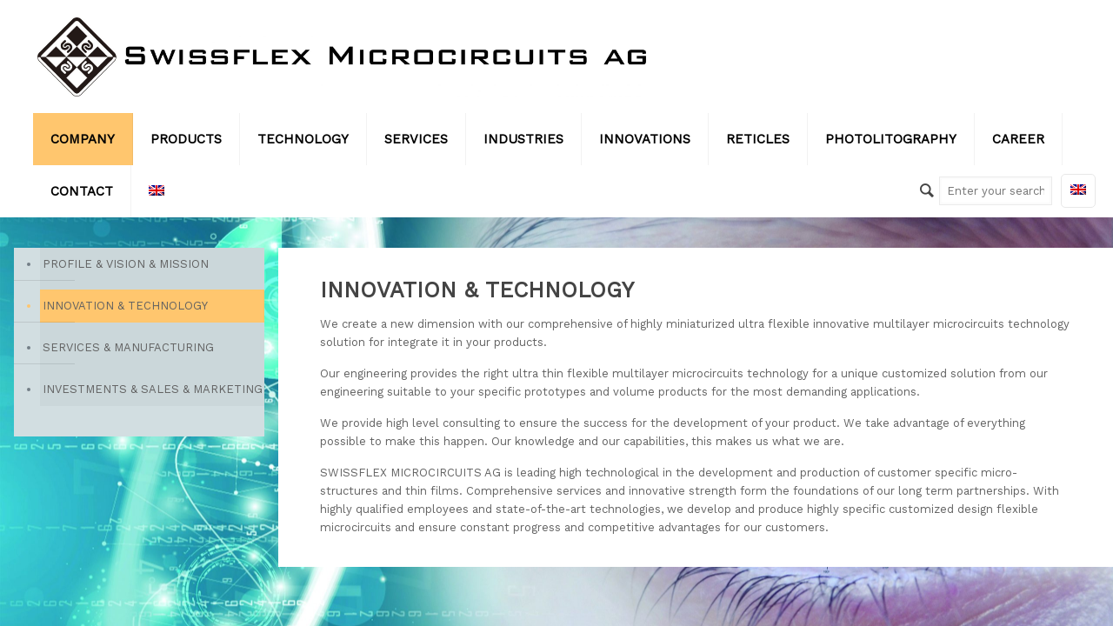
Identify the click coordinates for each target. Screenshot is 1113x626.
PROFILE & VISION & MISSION (126, 263)
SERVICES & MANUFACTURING (128, 347)
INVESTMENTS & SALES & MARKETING (153, 389)
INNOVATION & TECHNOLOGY (125, 305)
